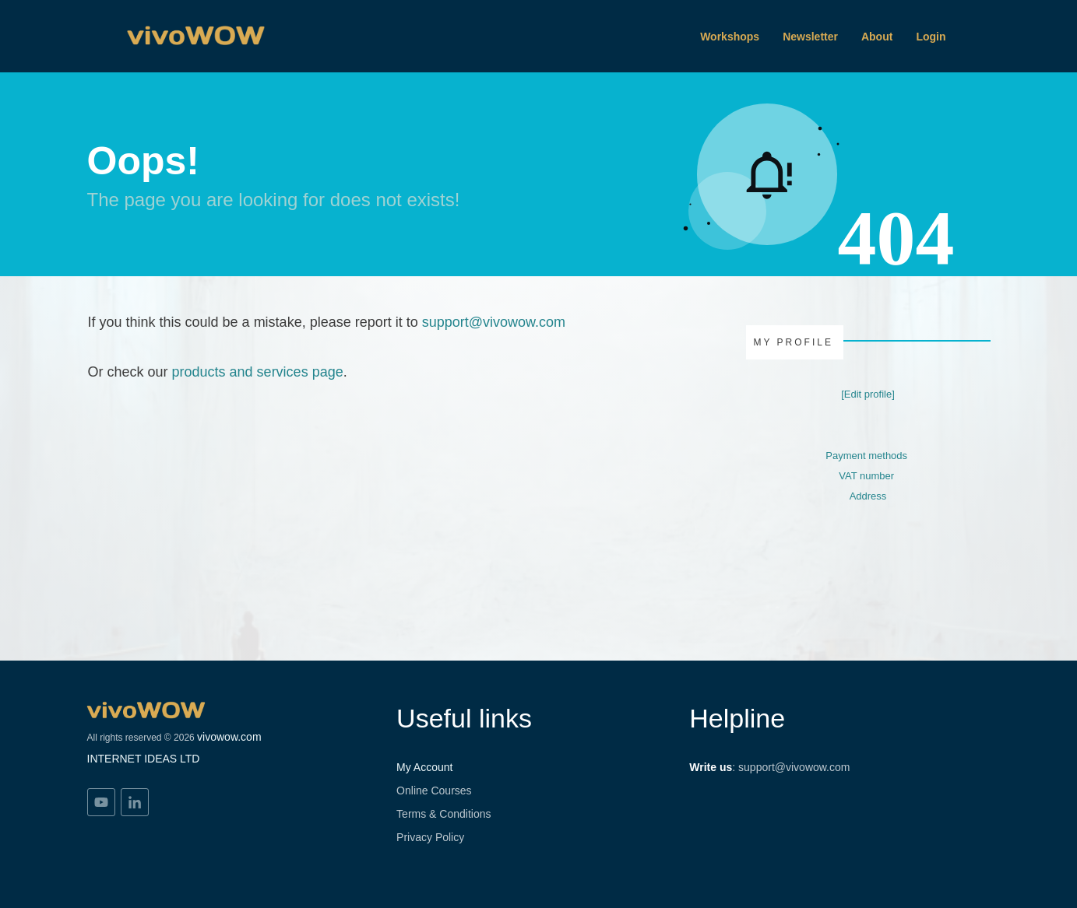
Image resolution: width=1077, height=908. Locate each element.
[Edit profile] (868, 394)
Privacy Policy (430, 837)
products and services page (257, 372)
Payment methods (866, 455)
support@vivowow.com (493, 322)
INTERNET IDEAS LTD (143, 758)
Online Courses (434, 790)
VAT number (866, 476)
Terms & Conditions (443, 814)
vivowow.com (229, 737)
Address (868, 496)
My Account (424, 767)
